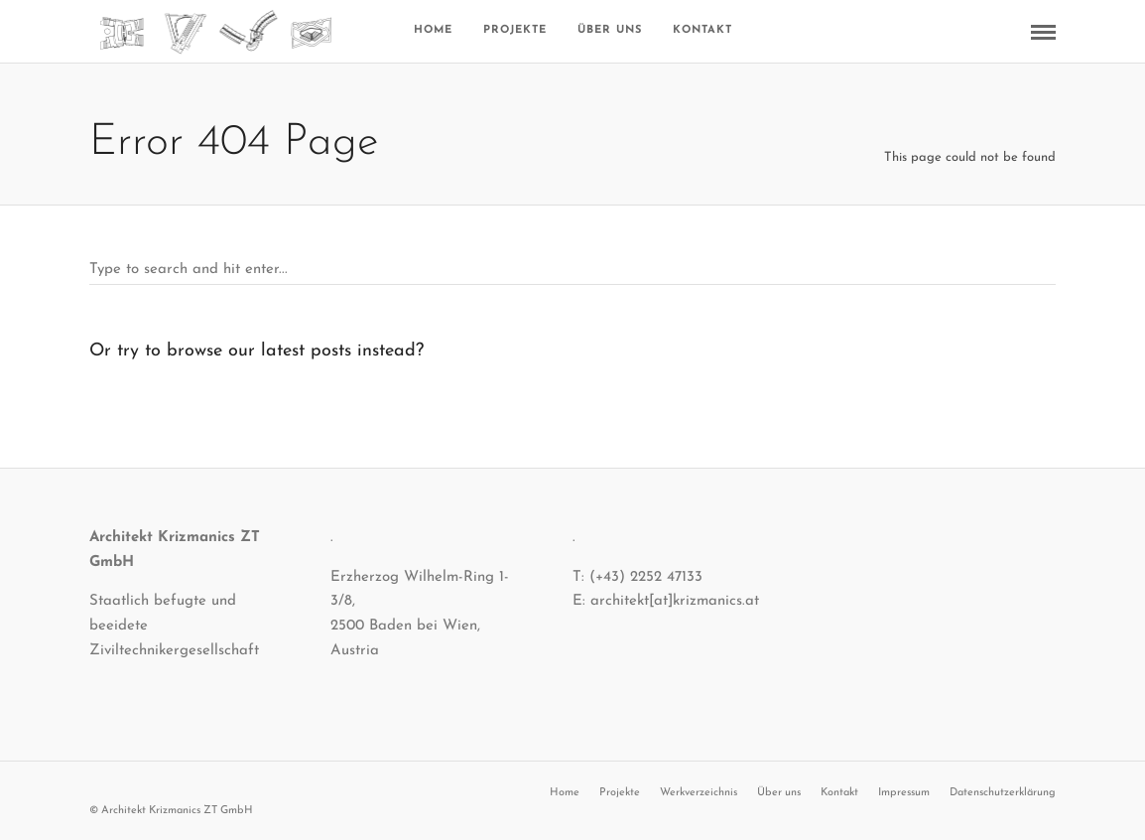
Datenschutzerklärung (1003, 792)
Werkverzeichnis (698, 792)
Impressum (904, 792)
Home (433, 30)
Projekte (515, 30)
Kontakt (702, 30)
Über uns (609, 30)
